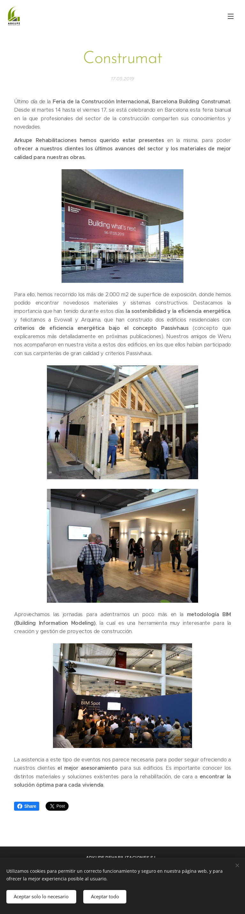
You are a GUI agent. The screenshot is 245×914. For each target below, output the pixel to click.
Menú (231, 16)
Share (26, 806)
